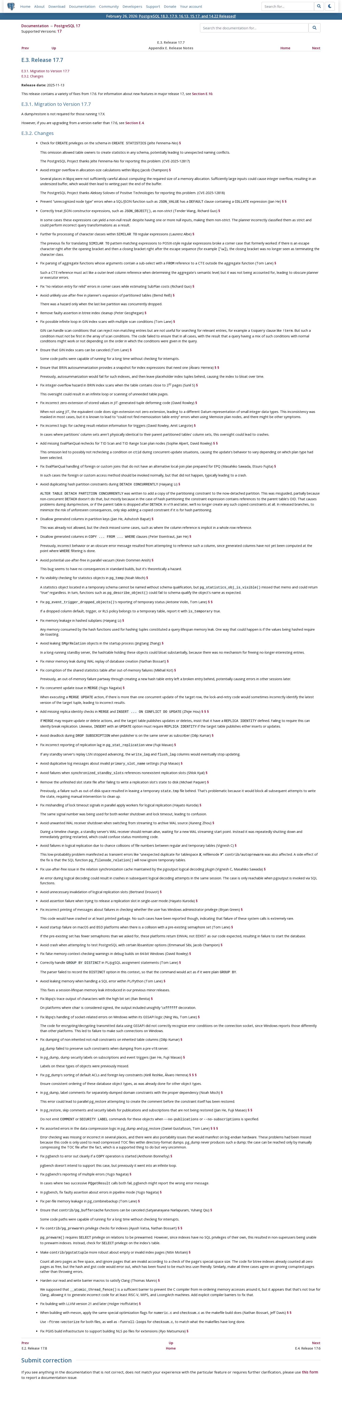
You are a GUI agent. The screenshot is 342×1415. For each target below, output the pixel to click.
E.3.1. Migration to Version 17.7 (45, 71)
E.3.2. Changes (32, 76)
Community (109, 6)
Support (153, 6)
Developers (132, 6)
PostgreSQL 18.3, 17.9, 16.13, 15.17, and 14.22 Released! (187, 16)
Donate (170, 6)
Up (54, 48)
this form (310, 1349)
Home (25, 6)
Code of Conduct (152, 1398)
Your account (191, 6)
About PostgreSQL (187, 1398)
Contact (215, 1398)
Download (56, 6)
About (39, 6)
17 (59, 31)
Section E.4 (134, 123)
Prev (25, 48)
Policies (127, 1398)
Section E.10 (202, 94)
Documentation (82, 6)
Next (316, 48)
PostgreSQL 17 (67, 26)
